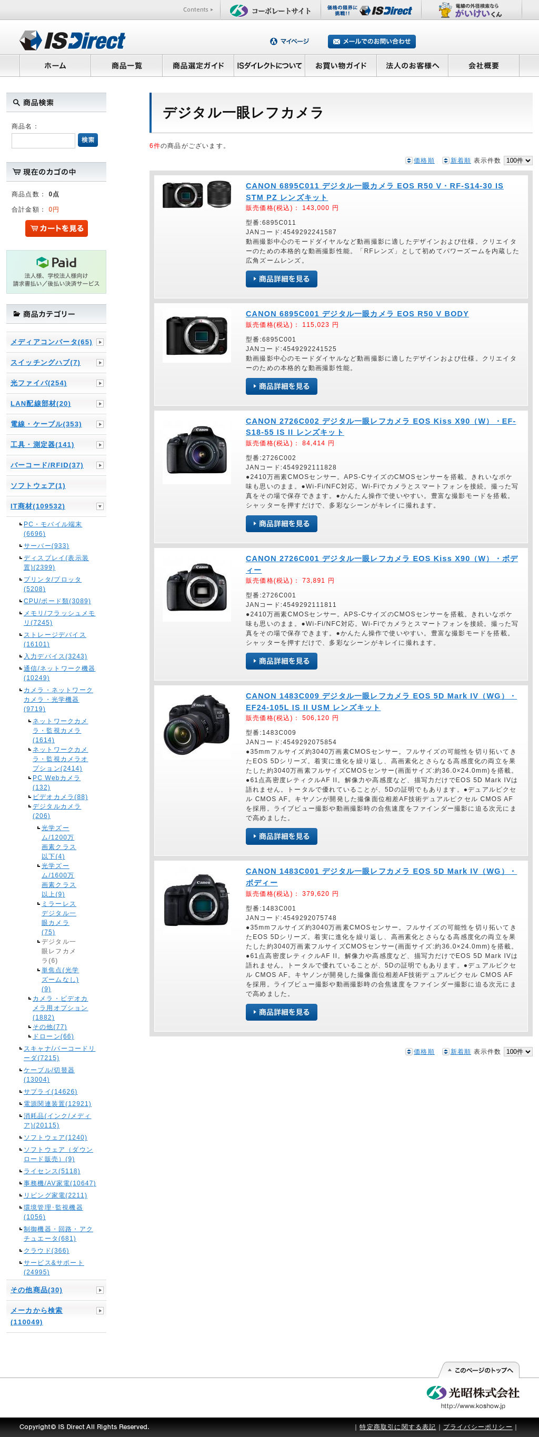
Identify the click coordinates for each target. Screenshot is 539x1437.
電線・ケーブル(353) (46, 424)
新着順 (461, 160)
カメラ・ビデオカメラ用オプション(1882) (60, 1008)
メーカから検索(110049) (37, 1316)
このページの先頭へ (478, 1370)
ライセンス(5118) (52, 1171)
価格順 (424, 160)
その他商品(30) (37, 1290)
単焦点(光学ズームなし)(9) (60, 979)
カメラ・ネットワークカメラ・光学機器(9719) (58, 699)
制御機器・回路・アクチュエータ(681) (58, 1233)
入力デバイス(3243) (55, 656)
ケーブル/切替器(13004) (49, 1074)
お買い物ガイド (341, 65)
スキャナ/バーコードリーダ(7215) (60, 1053)
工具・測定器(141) (43, 444)
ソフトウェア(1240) (55, 1137)
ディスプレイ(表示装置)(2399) (56, 562)
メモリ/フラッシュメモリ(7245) (60, 618)
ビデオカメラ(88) (60, 797)
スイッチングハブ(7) (46, 362)
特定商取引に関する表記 (398, 1427)
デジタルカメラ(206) (57, 811)
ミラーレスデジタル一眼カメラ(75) (59, 918)
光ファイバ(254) (39, 383)
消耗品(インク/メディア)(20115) (58, 1120)
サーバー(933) (46, 546)
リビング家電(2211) (55, 1195)
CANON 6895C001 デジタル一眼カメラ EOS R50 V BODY (357, 314)
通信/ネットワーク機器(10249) (60, 673)
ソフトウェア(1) (38, 486)
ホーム (55, 65)
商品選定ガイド (198, 65)
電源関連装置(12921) (58, 1103)
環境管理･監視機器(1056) (53, 1212)
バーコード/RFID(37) (47, 465)
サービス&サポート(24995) (54, 1267)
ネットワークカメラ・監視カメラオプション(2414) (60, 759)
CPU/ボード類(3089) (57, 601)
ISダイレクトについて (269, 65)
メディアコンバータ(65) (52, 342)
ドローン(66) (53, 1036)
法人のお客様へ (412, 65)
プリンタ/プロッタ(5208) (53, 584)
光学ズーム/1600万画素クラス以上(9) (59, 880)
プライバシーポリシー (478, 1427)
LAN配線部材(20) (41, 403)
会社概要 (484, 65)
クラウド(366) (46, 1250)
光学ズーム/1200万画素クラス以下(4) (59, 842)
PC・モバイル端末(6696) (53, 529)
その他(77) (50, 1027)
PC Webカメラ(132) (57, 782)
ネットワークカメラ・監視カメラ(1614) (60, 730)
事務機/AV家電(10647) (60, 1183)
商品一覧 (126, 65)
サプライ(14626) (51, 1091)
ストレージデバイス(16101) (55, 639)
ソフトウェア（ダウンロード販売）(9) (58, 1154)
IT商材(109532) (38, 506)
